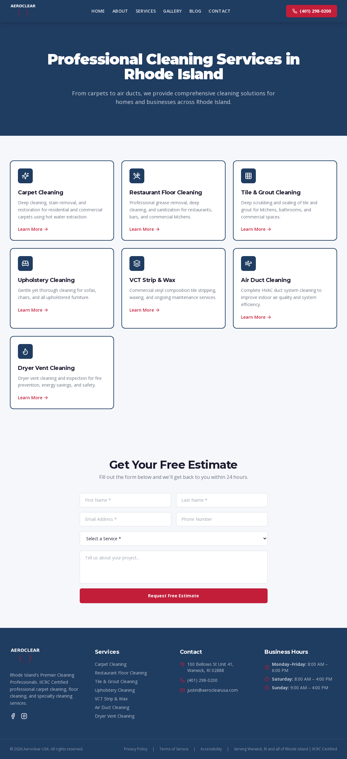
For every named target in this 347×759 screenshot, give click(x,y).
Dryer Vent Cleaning (114, 716)
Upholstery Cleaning (115, 690)
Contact (220, 11)
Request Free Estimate (173, 596)
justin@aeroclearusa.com (209, 690)
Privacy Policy (135, 749)
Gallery (172, 11)
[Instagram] (24, 716)
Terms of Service (173, 749)
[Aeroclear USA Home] (23, 11)
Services (146, 11)
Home (98, 11)
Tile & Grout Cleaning (116, 681)
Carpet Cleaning (110, 664)
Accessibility (211, 749)
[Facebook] (13, 716)
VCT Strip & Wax (111, 699)
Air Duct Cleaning (112, 707)
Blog (195, 11)
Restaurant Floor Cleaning (121, 673)
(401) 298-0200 (311, 11)
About (120, 11)
